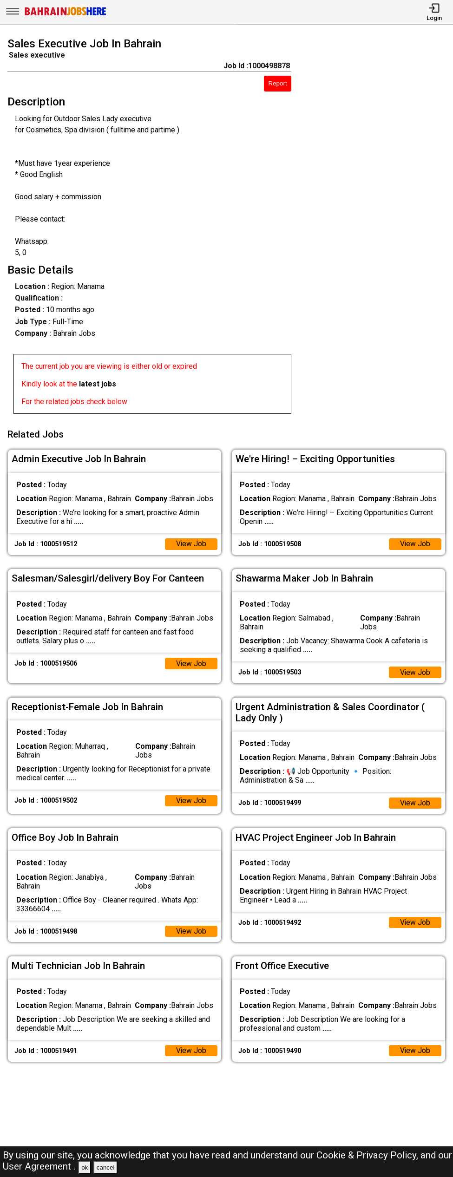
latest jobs (97, 383)
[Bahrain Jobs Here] (65, 14)
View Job (191, 542)
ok (84, 1167)
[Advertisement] (378, 228)
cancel (106, 1167)
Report (278, 83)
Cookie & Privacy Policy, (368, 1155)
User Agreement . (39, 1166)
